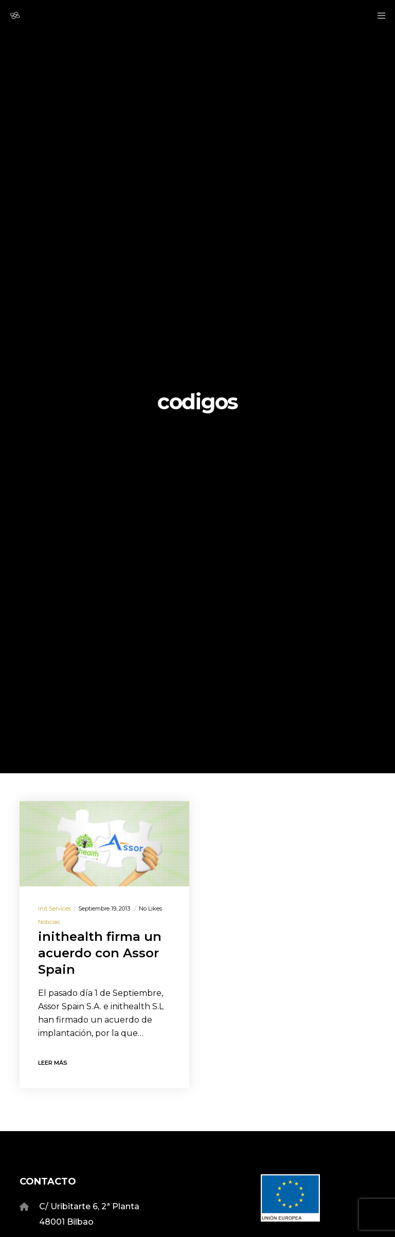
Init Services (54, 908)
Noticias (49, 921)
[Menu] (378, 15)
